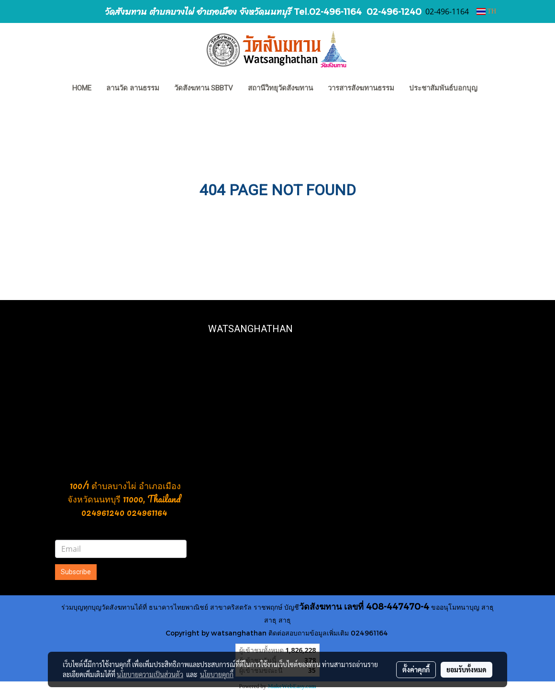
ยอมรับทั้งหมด (466, 669)
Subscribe (76, 572)
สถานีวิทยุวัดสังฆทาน (280, 88)
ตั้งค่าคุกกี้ (416, 669)
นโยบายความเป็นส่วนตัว (150, 674)
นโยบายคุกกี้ (216, 674)
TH (486, 11)
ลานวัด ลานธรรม (132, 88)
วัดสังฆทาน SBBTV (203, 88)
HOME (81, 88)
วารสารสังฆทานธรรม (361, 88)
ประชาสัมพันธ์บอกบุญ (443, 88)
